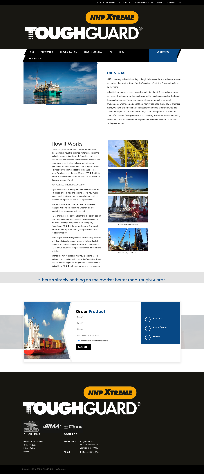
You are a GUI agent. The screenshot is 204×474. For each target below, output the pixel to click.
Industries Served (140, 2)
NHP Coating (110, 2)
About (159, 2)
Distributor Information (33, 441)
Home (99, 2)
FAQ (152, 2)
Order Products (30, 445)
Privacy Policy (29, 448)
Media (26, 452)
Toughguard (170, 2)
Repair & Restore (124, 2)
